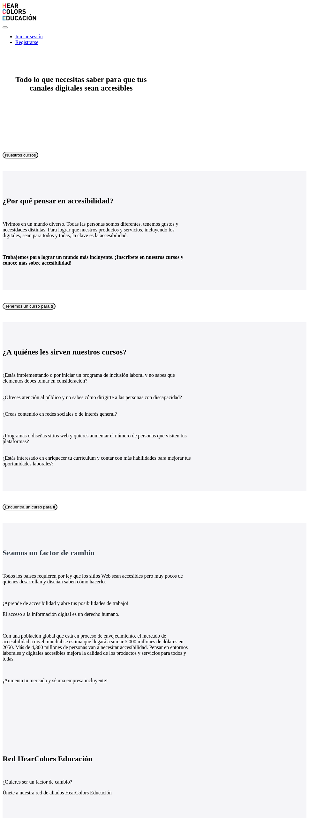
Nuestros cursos (20, 155)
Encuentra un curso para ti (30, 507)
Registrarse (26, 42)
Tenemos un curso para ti (29, 306)
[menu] (154, 39)
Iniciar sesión (29, 36)
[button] (5, 27)
